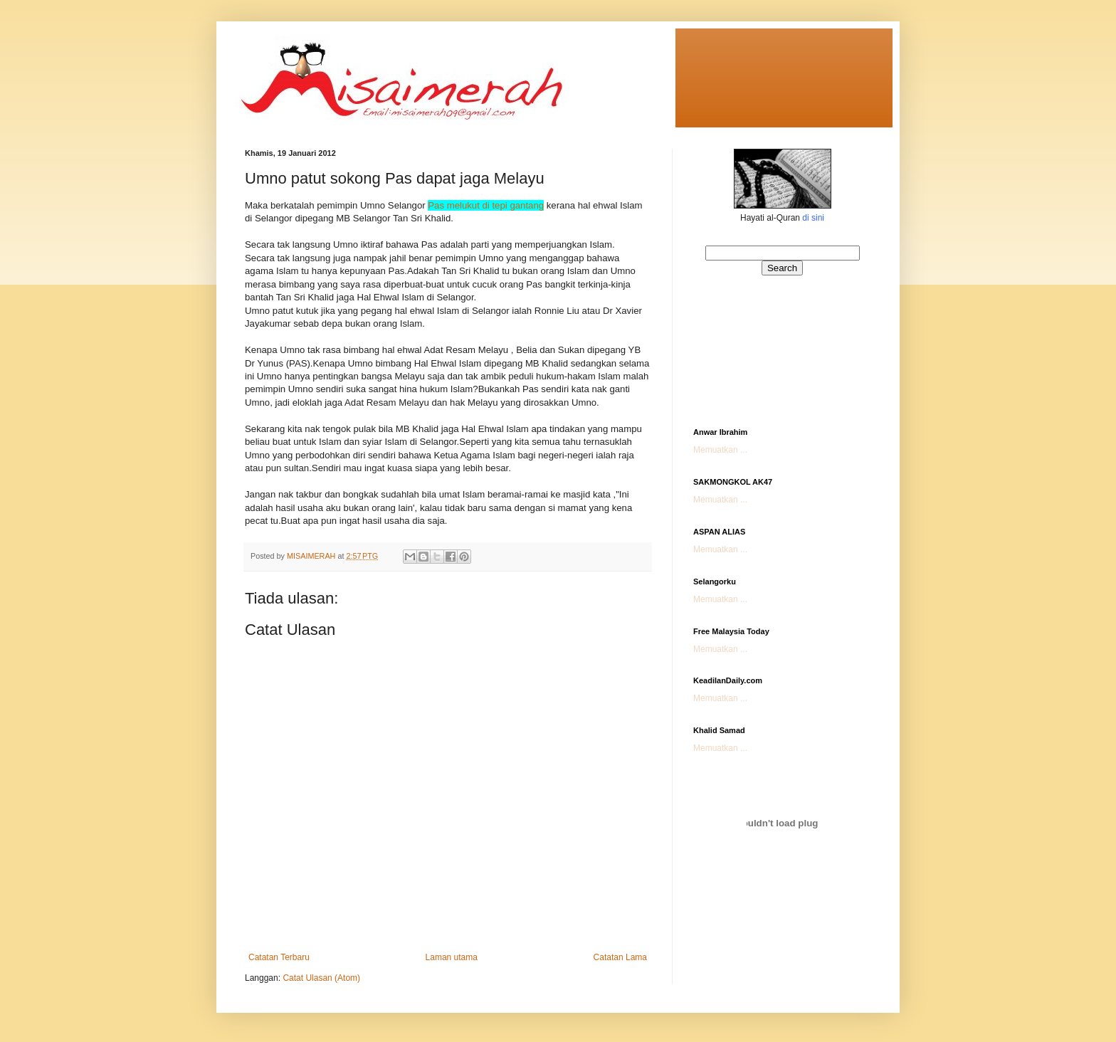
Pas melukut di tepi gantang (486, 205)
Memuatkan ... (720, 450)
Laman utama (452, 957)
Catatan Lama (620, 957)
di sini (813, 218)
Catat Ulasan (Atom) (321, 978)
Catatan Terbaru (279, 957)
